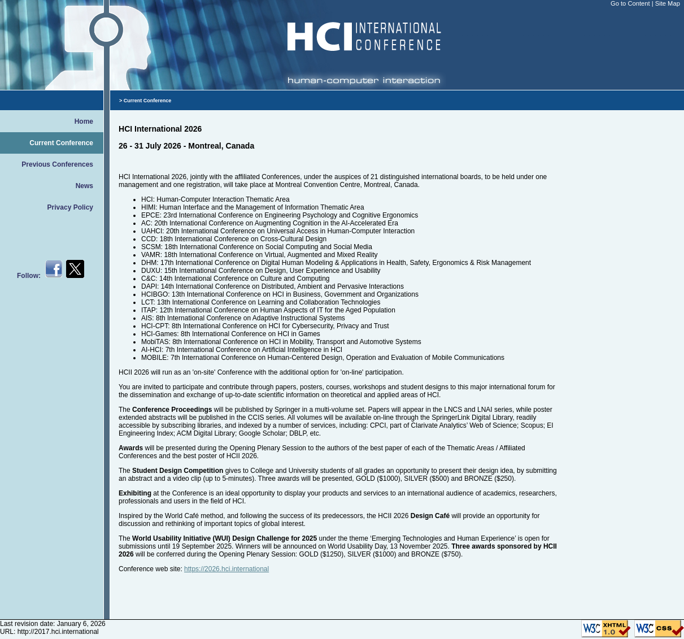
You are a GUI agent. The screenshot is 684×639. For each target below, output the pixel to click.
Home (84, 121)
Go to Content (631, 3)
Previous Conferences (57, 164)
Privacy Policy (70, 207)
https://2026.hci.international (226, 569)
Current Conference (61, 143)
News (84, 186)
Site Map (667, 3)
